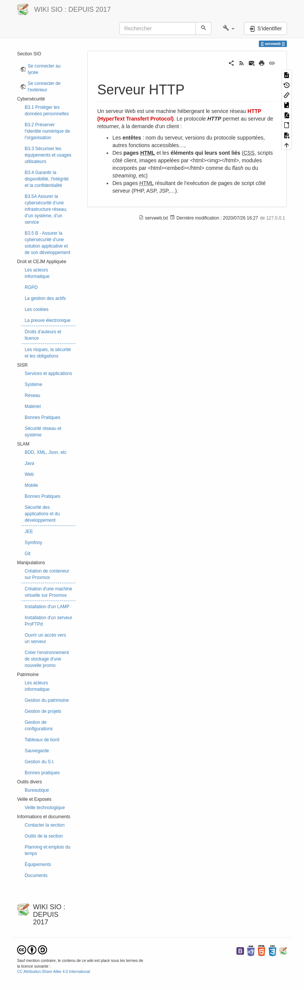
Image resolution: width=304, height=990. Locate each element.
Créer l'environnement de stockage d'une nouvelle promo (47, 659)
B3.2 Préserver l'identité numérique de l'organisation (47, 131)
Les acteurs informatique (37, 273)
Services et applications (48, 373)
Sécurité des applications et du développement (42, 514)
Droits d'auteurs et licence (43, 335)
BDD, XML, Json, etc (45, 452)
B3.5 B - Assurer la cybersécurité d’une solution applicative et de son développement (47, 243)
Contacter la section (45, 825)
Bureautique (37, 790)
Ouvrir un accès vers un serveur (45, 638)
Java (29, 463)
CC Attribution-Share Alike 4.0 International (53, 972)
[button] (228, 28)
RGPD (31, 287)
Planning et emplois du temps (47, 850)
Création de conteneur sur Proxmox (47, 574)
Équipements (38, 864)
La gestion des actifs (45, 298)
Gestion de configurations (39, 725)
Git (27, 553)
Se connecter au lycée (44, 69)
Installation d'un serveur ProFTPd (48, 621)
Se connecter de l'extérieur (44, 87)
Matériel (33, 406)
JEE (29, 531)
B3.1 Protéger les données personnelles (47, 110)
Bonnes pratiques (42, 772)
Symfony (33, 542)
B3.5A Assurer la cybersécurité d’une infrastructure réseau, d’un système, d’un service (46, 209)
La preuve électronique (48, 320)
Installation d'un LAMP (47, 606)
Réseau (32, 395)
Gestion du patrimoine (47, 700)
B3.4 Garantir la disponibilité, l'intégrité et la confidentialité (47, 179)
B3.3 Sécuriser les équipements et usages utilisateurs (48, 155)
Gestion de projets (43, 711)
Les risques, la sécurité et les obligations (48, 353)
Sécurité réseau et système (43, 432)
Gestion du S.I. (40, 761)
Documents (36, 875)
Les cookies (37, 309)
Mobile (31, 485)
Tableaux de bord (42, 739)
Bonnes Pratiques (42, 417)
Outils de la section (44, 836)
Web (29, 474)
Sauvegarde (37, 750)
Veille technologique (45, 807)
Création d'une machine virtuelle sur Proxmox (48, 592)
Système (33, 384)
